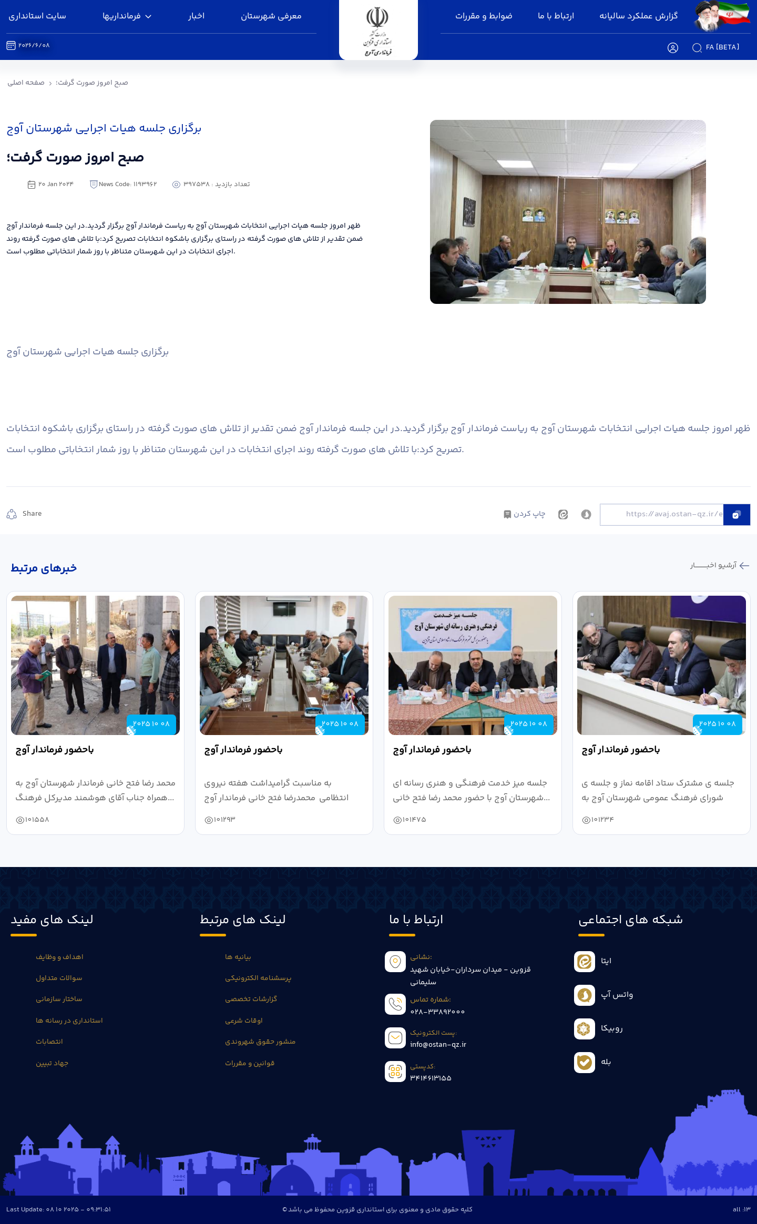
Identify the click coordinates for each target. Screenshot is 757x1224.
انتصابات (49, 1042)
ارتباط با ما (556, 16)
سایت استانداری (37, 16)
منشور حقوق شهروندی (260, 1042)
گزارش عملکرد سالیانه (638, 16)
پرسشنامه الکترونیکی (258, 978)
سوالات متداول (59, 978)
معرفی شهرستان (271, 16)
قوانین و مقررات (250, 1063)
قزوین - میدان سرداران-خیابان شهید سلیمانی (470, 976)
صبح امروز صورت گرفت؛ (92, 83)
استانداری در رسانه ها (69, 1021)
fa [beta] (722, 48)
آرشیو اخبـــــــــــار (714, 566)
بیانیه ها (238, 957)
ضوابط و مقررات (484, 16)
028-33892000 (437, 1012)
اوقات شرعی (244, 1021)
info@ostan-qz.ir (438, 1045)
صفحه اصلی (26, 83)
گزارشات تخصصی (251, 999)
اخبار (196, 16)
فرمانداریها (127, 16)
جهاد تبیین (52, 1063)
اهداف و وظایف (60, 957)
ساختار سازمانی (59, 999)
